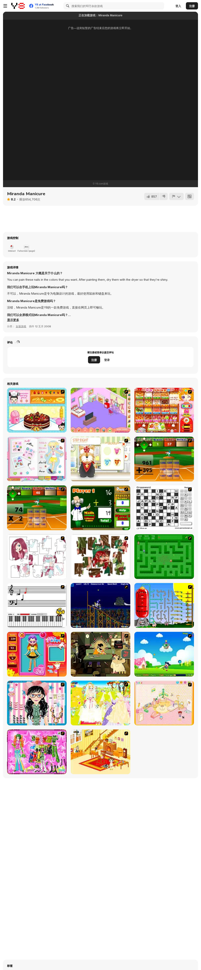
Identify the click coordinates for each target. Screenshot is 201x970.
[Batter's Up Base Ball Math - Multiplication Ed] (37, 507)
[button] (13, 320)
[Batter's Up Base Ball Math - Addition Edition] (164, 459)
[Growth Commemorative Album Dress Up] (37, 459)
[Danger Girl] (164, 654)
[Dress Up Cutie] (37, 703)
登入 (178, 6)
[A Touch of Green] (37, 751)
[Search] (67, 5)
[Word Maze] (164, 556)
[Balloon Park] (164, 605)
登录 (107, 360)
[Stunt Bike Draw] (100, 605)
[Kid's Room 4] (164, 703)
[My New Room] (100, 410)
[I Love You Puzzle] (100, 556)
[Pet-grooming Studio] (100, 459)
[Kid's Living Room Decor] (100, 751)
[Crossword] (164, 507)
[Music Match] (37, 605)
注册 (192, 6)
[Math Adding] (100, 507)
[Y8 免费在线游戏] (18, 6)
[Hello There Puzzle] (37, 556)
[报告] (176, 196)
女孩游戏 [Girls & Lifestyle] (21, 326)
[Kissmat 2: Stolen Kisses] (100, 654)
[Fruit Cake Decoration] (37, 410)
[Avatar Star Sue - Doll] (37, 654)
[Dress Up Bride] (100, 703)
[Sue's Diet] (164, 410)
